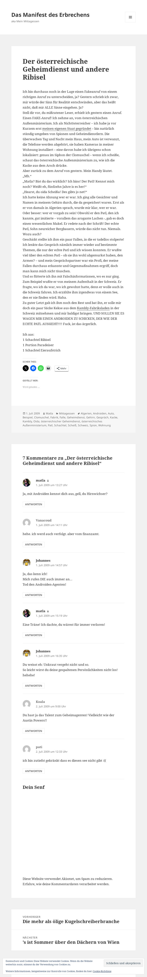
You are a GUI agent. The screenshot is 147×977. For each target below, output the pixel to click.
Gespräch (102, 417)
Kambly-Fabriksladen (93, 308)
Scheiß (72, 425)
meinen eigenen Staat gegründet (66, 128)
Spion (93, 425)
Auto (111, 413)
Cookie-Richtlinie (102, 971)
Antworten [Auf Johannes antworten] (33, 595)
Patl (50, 425)
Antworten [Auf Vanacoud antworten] (33, 544)
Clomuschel (41, 417)
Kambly (27, 421)
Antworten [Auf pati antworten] (33, 771)
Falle (62, 417)
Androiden (99, 413)
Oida (36, 421)
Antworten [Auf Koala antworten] (33, 731)
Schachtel (60, 425)
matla (40, 480)
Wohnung (104, 425)
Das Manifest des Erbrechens (50, 14)
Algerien (86, 413)
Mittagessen (67, 413)
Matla (49, 413)
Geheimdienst (76, 417)
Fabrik (54, 417)
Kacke (113, 417)
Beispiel (28, 417)
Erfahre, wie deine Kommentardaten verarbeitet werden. (66, 884)
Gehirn (90, 417)
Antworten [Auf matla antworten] (33, 504)
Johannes (43, 560)
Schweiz (83, 425)
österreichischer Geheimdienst (60, 421)
